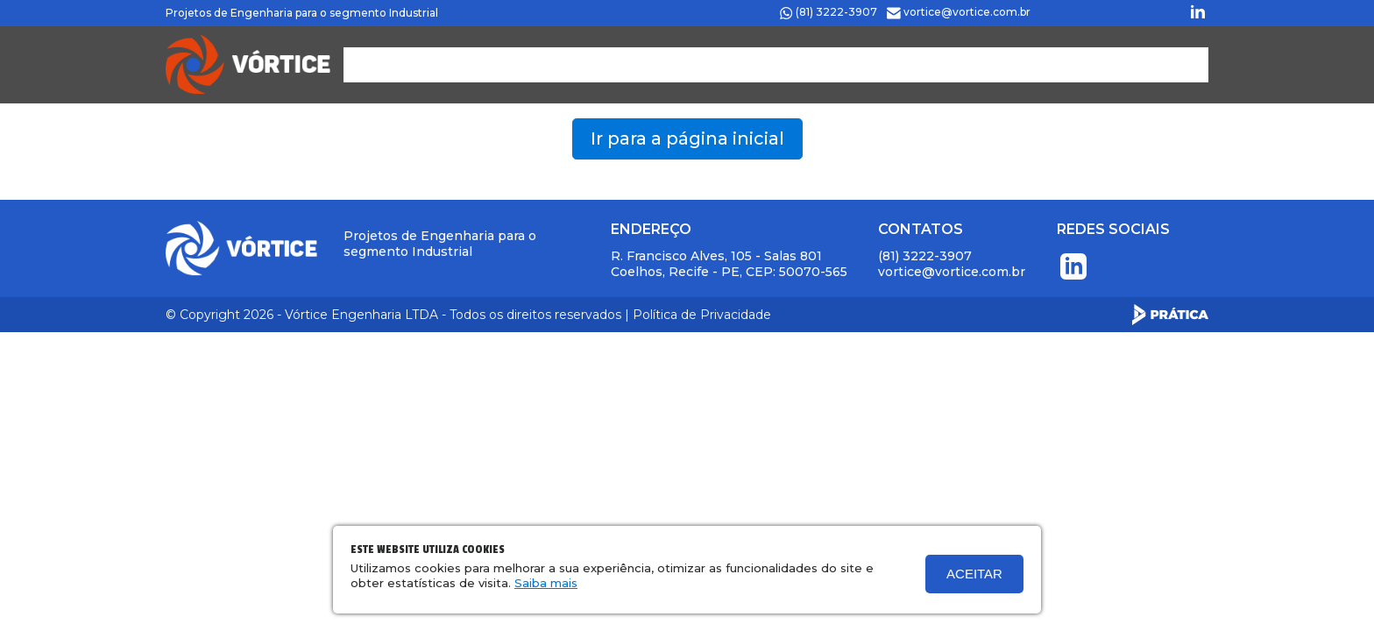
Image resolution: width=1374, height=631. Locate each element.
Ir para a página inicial (687, 138)
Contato (999, 65)
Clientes (819, 65)
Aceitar (974, 573)
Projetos (909, 65)
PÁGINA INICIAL (501, 64)
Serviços (731, 65)
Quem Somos (630, 65)
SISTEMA (1082, 65)
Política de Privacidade (702, 315)
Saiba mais (545, 583)
